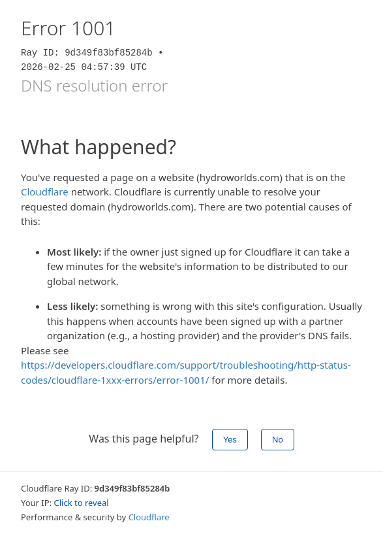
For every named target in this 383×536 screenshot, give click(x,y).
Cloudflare (45, 191)
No (277, 439)
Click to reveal (81, 503)
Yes (230, 439)
